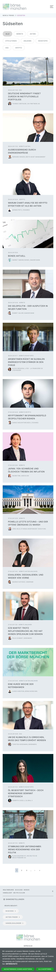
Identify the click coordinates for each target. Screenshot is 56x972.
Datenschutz (11, 964)
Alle (7, 34)
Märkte (19, 34)
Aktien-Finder (13, 917)
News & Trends (8, 15)
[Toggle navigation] (51, 7)
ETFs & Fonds (11, 41)
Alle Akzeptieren (44, 969)
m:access (11, 911)
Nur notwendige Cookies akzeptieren (18, 969)
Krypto (18, 48)
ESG (6, 48)
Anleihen (27, 41)
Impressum (28, 946)
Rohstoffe (43, 41)
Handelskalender (14, 923)
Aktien (33, 34)
